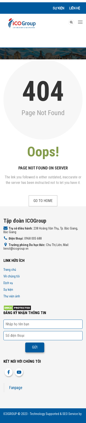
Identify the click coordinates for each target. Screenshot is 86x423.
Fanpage (15, 387)
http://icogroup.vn (14, 417)
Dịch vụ (8, 283)
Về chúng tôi (11, 276)
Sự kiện (58, 8)
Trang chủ (9, 269)
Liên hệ (74, 8)
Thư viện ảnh (11, 296)
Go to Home (43, 201)
